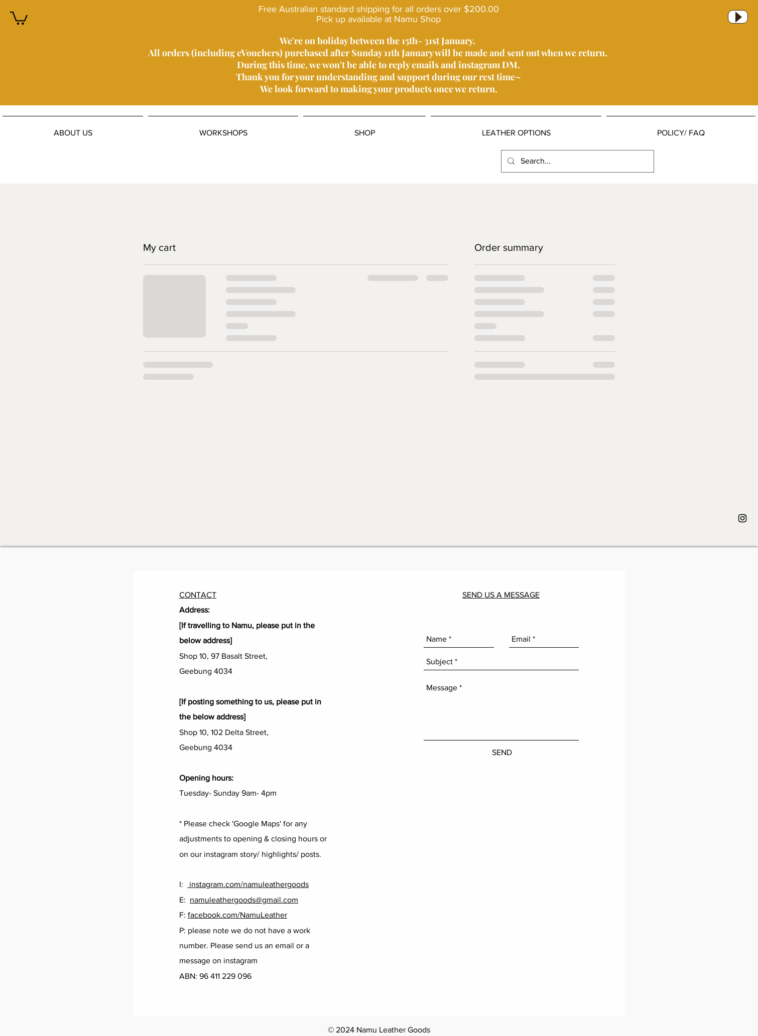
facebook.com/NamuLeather (237, 915)
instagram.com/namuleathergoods (248, 884)
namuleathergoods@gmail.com (244, 900)
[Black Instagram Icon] (742, 518)
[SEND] (501, 752)
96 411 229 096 (225, 976)
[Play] (737, 17)
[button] (19, 17)
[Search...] (577, 161)
